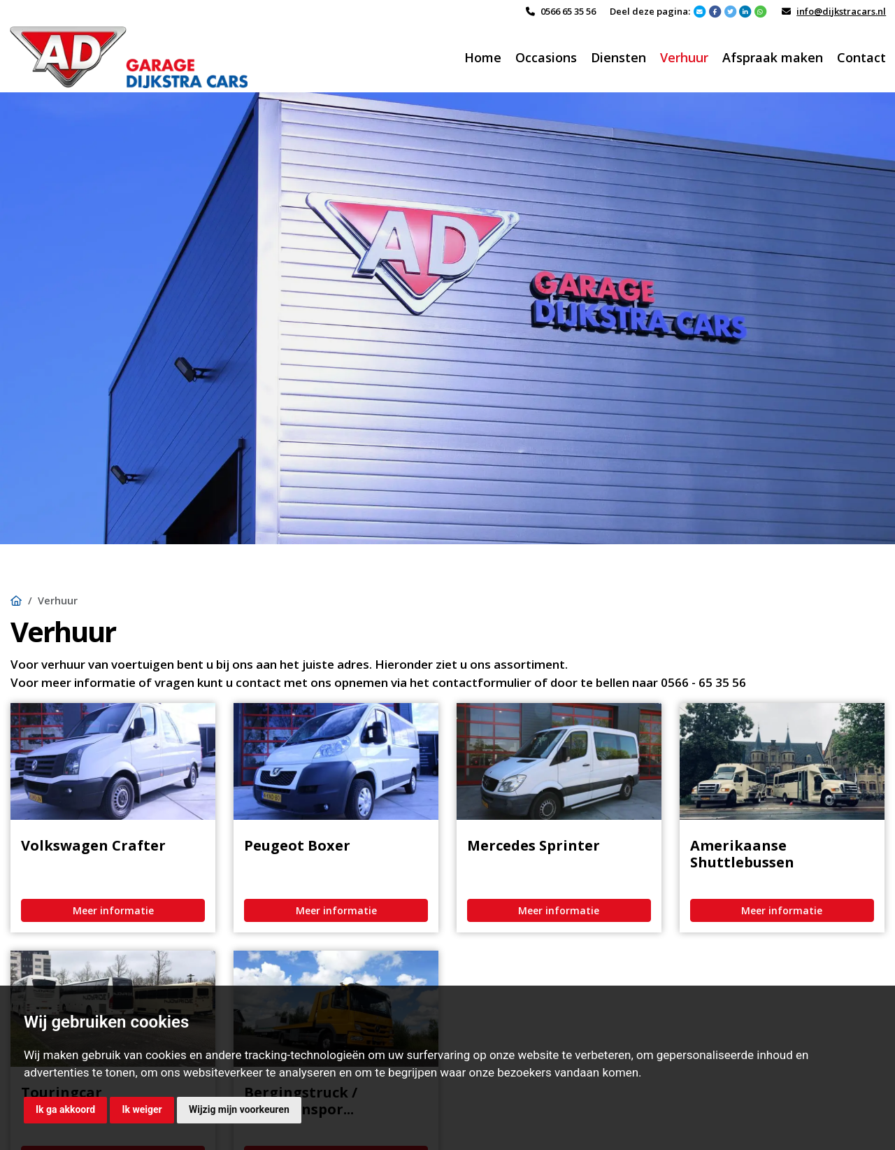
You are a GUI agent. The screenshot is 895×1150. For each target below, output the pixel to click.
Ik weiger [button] (142, 1109)
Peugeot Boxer (297, 845)
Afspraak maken (772, 57)
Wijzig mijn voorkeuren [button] (239, 1109)
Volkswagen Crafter (93, 845)
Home (482, 57)
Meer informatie (113, 910)
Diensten (618, 57)
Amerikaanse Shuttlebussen (742, 854)
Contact (861, 57)
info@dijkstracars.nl (841, 11)
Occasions (546, 57)
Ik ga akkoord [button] (65, 1109)
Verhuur (684, 57)
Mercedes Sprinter (533, 845)
